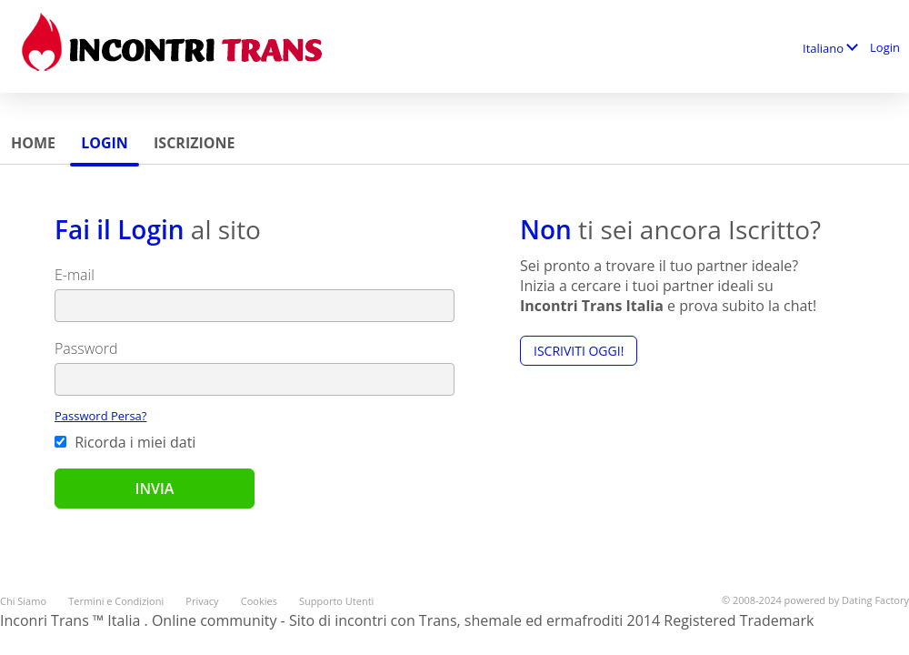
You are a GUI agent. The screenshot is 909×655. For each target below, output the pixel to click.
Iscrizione (194, 143)
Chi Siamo (23, 601)
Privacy (201, 601)
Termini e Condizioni (116, 601)
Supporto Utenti (336, 601)
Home (33, 143)
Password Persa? (100, 416)
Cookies (259, 601)
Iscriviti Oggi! (579, 350)
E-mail (75, 275)
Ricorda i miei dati (125, 442)
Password (86, 348)
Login (885, 47)
